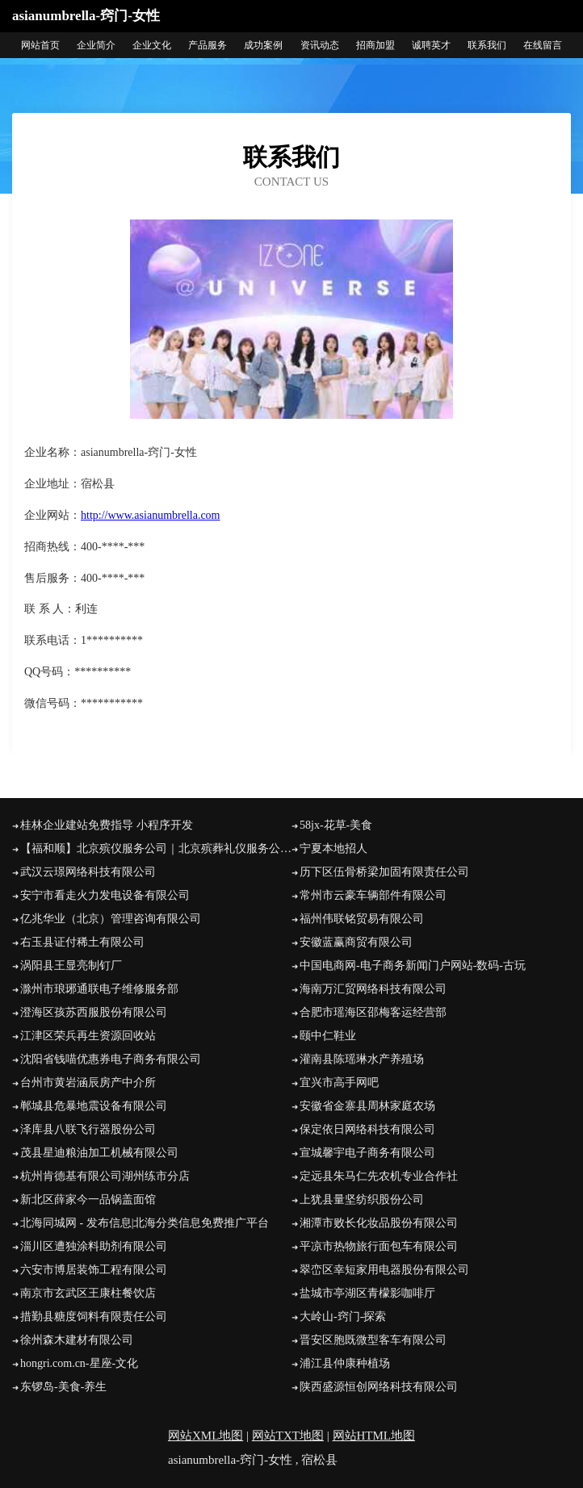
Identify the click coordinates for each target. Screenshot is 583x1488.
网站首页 (40, 45)
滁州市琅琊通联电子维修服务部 (99, 989)
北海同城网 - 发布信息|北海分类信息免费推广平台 (144, 1223)
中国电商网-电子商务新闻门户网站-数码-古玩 (413, 965)
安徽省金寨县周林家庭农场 (367, 1106)
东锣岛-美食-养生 (63, 1387)
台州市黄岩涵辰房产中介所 (88, 1082)
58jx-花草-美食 (336, 825)
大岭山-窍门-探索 (343, 1316)
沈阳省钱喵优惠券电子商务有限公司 (110, 1059)
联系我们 (487, 45)
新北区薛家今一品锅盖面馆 (88, 1199)
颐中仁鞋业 (328, 1036)
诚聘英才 (431, 45)
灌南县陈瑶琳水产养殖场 (362, 1059)
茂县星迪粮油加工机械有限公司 (99, 1153)
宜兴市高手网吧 (339, 1082)
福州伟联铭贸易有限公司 (362, 919)
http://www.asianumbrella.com (150, 515)
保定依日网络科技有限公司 (367, 1129)
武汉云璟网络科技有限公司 (88, 872)
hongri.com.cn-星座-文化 (79, 1363)
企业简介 (96, 45)
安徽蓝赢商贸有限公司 (356, 942)
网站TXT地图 (288, 1435)
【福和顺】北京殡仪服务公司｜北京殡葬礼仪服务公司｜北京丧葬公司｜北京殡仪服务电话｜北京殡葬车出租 (156, 848)
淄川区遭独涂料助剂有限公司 (93, 1246)
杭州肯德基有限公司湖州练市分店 (105, 1176)
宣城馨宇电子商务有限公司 (367, 1153)
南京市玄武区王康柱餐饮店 (88, 1293)
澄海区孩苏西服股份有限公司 (93, 1012)
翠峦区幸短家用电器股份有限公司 (384, 1270)
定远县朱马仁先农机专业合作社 (379, 1176)
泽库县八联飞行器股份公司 (88, 1129)
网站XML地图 (205, 1435)
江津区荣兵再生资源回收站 (88, 1036)
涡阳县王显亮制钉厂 (71, 965)
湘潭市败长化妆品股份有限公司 (379, 1223)
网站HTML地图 (374, 1435)
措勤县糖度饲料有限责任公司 (93, 1316)
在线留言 (542, 45)
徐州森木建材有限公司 (76, 1340)
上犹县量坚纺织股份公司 (362, 1199)
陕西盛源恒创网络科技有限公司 (379, 1387)
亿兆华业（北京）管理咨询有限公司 (110, 919)
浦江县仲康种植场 (345, 1363)
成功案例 (263, 45)
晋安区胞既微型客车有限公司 (373, 1340)
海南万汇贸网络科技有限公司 (373, 989)
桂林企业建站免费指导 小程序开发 (106, 825)
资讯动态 (319, 45)
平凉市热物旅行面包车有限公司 (379, 1246)
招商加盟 (375, 45)
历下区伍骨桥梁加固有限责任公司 (384, 872)
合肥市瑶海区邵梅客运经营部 (373, 1012)
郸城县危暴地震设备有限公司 (93, 1106)
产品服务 (207, 45)
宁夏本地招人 (333, 848)
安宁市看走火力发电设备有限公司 (105, 895)
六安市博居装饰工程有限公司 (93, 1270)
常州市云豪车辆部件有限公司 (373, 895)
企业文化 (151, 45)
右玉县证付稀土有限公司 (82, 942)
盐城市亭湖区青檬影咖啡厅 (367, 1293)
